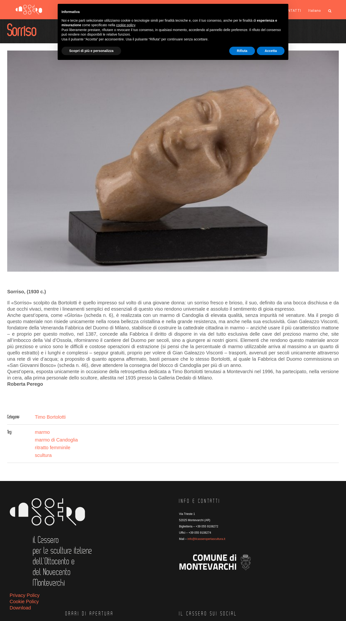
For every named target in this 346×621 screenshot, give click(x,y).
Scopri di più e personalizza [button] (91, 51)
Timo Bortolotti (50, 417)
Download (20, 607)
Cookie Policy (24, 601)
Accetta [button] (271, 51)
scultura (43, 455)
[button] (330, 10)
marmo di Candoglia (56, 439)
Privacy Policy (24, 595)
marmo (42, 432)
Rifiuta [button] (242, 51)
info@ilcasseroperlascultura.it (206, 539)
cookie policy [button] (125, 25)
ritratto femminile (52, 447)
